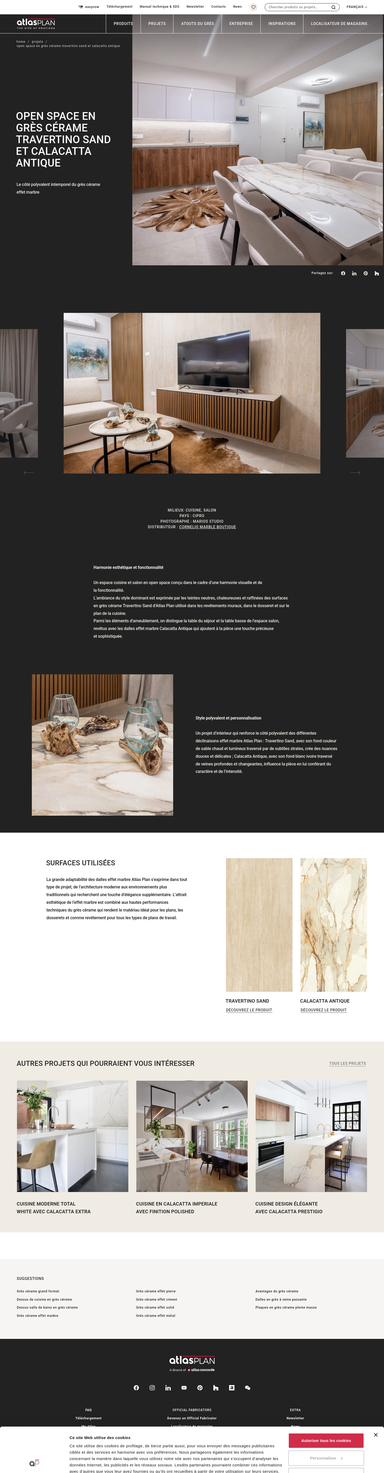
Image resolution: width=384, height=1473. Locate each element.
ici (108, 1442)
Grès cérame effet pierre (156, 1291)
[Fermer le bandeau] (376, 1393)
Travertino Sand (247, 1001)
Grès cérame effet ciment (156, 1299)
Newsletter (195, 6)
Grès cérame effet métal (155, 1316)
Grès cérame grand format (38, 1291)
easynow (88, 7)
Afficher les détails (87, 1462)
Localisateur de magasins (339, 24)
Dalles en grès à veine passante (281, 1299)
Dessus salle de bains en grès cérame (47, 1307)
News (237, 6)
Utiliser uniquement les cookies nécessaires (326, 1436)
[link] (366, 273)
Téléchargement (120, 6)
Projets (157, 24)
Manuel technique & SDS (159, 6)
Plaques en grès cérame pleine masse (286, 1307)
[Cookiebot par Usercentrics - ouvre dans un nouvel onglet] (34, 1463)
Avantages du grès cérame (276, 1291)
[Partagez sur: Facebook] (343, 273)
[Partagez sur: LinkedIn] (354, 273)
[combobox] (296, 7)
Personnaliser (326, 1416)
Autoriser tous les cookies (326, 1398)
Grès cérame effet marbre (37, 1316)
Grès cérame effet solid (155, 1307)
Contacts (218, 6)
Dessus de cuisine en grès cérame (44, 1299)
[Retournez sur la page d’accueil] (34, 24)
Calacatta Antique (325, 1001)
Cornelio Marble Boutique (207, 527)
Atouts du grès (197, 24)
